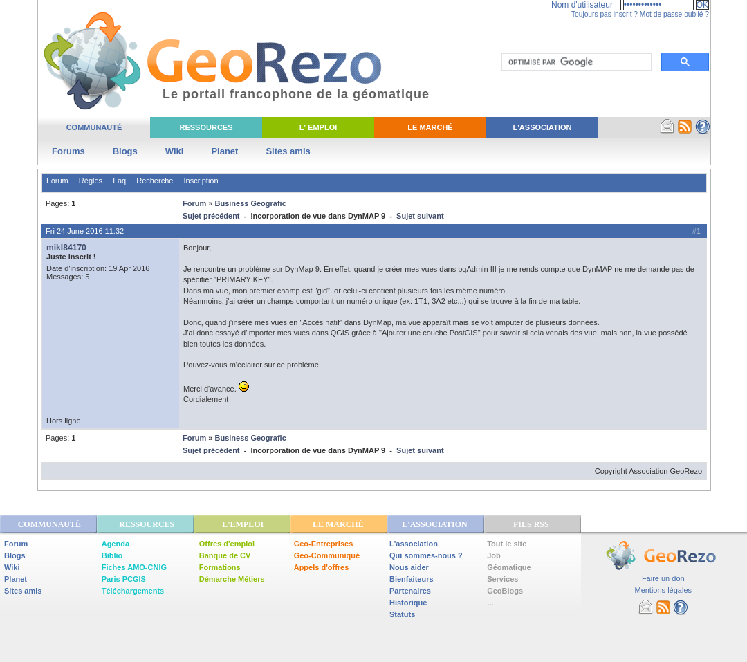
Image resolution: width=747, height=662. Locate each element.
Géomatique (509, 567)
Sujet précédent (211, 216)
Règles (90, 180)
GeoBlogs (505, 591)
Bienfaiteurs (411, 579)
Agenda (115, 544)
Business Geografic (250, 203)
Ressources (205, 127)
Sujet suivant (419, 216)
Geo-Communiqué (327, 555)
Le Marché (429, 127)
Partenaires (410, 591)
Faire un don (663, 578)
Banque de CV (225, 555)
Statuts (402, 614)
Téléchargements (133, 591)
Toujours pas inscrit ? (604, 14)
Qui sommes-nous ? (426, 555)
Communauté (94, 127)
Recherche (154, 180)
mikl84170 (66, 247)
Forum (57, 180)
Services (502, 579)
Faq (119, 180)
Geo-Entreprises (323, 544)
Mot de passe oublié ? (674, 14)
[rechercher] (575, 62)
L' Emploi (318, 127)
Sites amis (288, 151)
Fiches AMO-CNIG (134, 567)
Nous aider (409, 567)
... (490, 602)
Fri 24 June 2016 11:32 (85, 231)
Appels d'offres (321, 567)
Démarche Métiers (232, 579)
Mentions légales (663, 590)
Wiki (174, 151)
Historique (408, 602)
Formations (220, 567)
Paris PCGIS (124, 579)
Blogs (125, 151)
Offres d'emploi (227, 544)
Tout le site (506, 544)
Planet (224, 151)
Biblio (112, 555)
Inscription (200, 180)
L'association (413, 544)
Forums (68, 151)
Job (494, 555)
